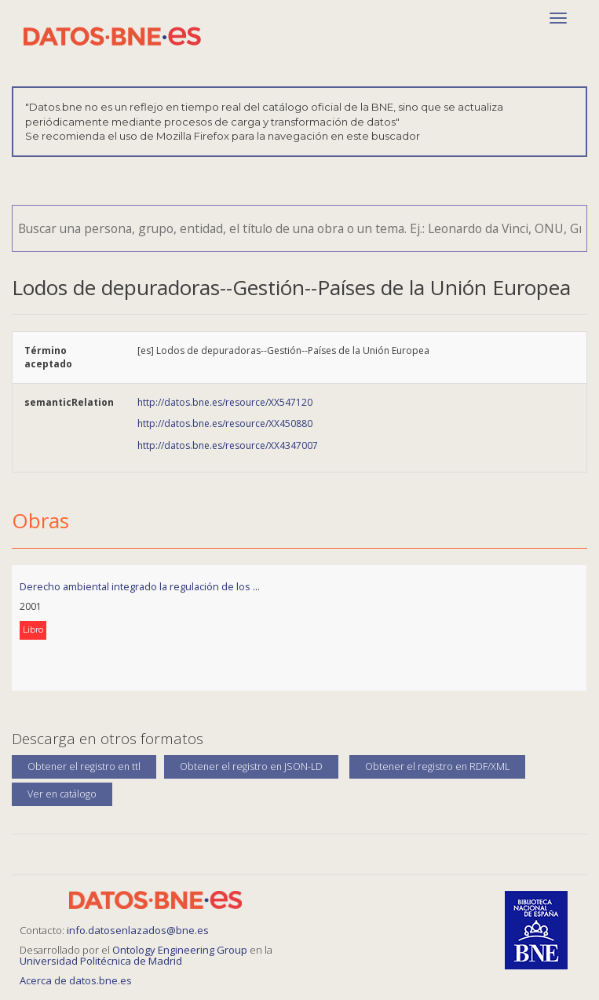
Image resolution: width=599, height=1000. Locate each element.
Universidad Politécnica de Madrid (101, 961)
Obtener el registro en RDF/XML (437, 766)
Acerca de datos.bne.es (76, 980)
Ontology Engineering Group (181, 950)
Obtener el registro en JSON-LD (251, 766)
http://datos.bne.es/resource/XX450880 (224, 423)
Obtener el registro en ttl (84, 766)
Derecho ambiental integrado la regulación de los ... (140, 586)
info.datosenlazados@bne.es (138, 930)
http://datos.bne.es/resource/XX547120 (224, 402)
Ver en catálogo (62, 794)
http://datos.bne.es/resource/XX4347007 (227, 445)
